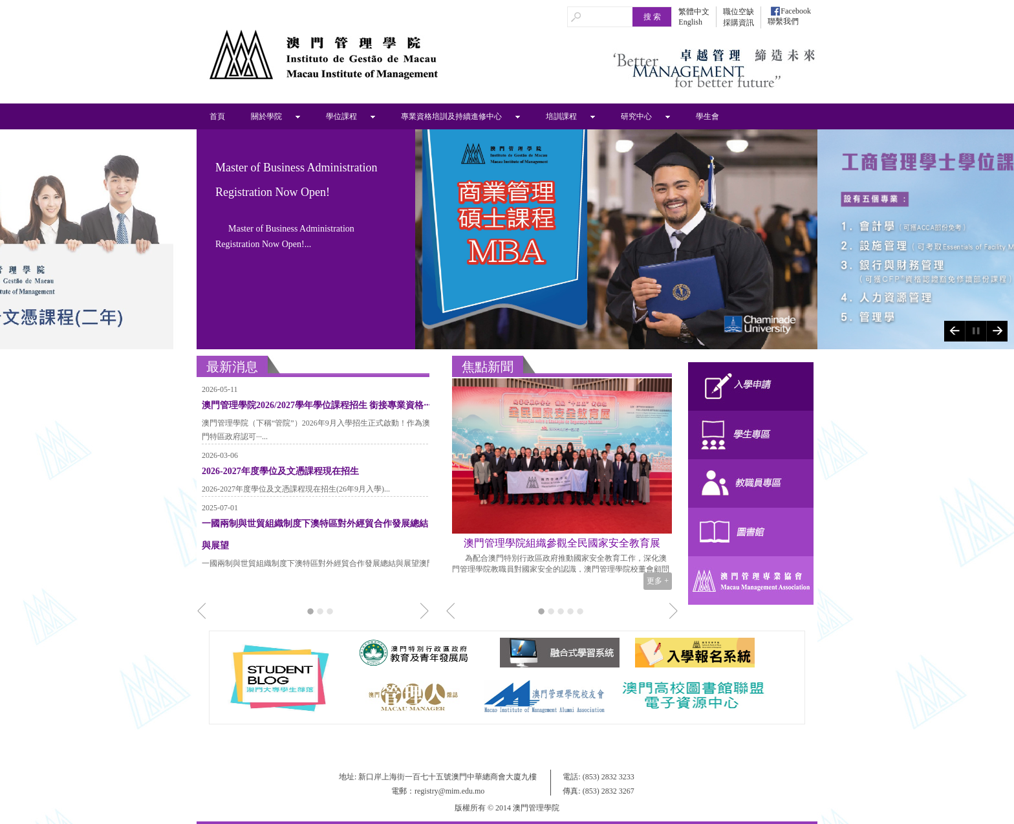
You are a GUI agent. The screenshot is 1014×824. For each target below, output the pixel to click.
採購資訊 (738, 22)
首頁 (217, 116)
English (690, 22)
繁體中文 (693, 11)
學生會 (707, 116)
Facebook (796, 11)
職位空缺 (738, 11)
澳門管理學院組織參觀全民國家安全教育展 (562, 542)
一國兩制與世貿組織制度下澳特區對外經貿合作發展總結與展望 (315, 534)
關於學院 (266, 116)
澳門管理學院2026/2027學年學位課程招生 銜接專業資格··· (316, 405)
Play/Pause (975, 331)
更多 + (658, 580)
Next (997, 331)
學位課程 (341, 116)
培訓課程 (561, 116)
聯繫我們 (783, 21)
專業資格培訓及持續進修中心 (451, 116)
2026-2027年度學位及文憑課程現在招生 (280, 471)
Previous (954, 331)
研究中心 (636, 116)
